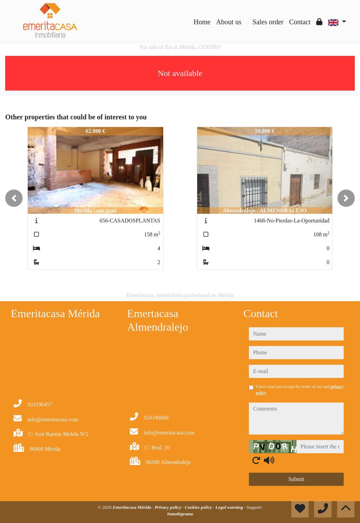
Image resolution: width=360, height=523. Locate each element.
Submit (296, 479)
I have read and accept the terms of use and (299, 389)
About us (228, 22)
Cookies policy (199, 507)
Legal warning (230, 507)
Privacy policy (168, 507)
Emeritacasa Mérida (132, 507)
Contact (300, 22)
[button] (14, 198)
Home (202, 22)
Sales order (267, 22)
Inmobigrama (180, 513)
